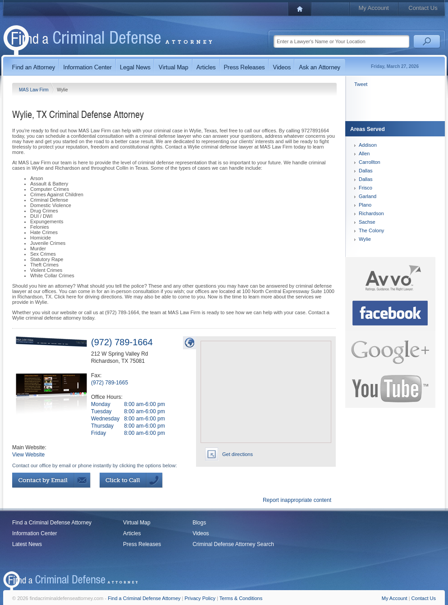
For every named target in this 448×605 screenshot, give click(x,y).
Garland (367, 196)
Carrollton (369, 162)
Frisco (365, 187)
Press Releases (142, 544)
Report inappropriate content (297, 500)
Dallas (366, 170)
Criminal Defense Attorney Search (233, 544)
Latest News (27, 544)
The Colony (371, 230)
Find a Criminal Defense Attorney (51, 522)
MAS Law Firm (34, 89)
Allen (364, 153)
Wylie (365, 239)
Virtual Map (136, 522)
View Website (28, 454)
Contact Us (422, 8)
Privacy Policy (200, 598)
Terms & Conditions (240, 598)
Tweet (360, 84)
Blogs (199, 522)
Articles (132, 533)
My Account (373, 8)
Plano (365, 205)
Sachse (367, 222)
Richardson (371, 213)
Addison (368, 145)
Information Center (34, 533)
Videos (200, 533)
